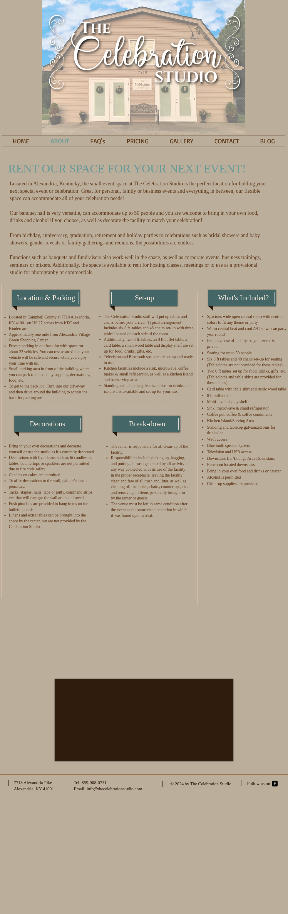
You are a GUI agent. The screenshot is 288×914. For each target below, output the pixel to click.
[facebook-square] (275, 783)
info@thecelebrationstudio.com (114, 788)
